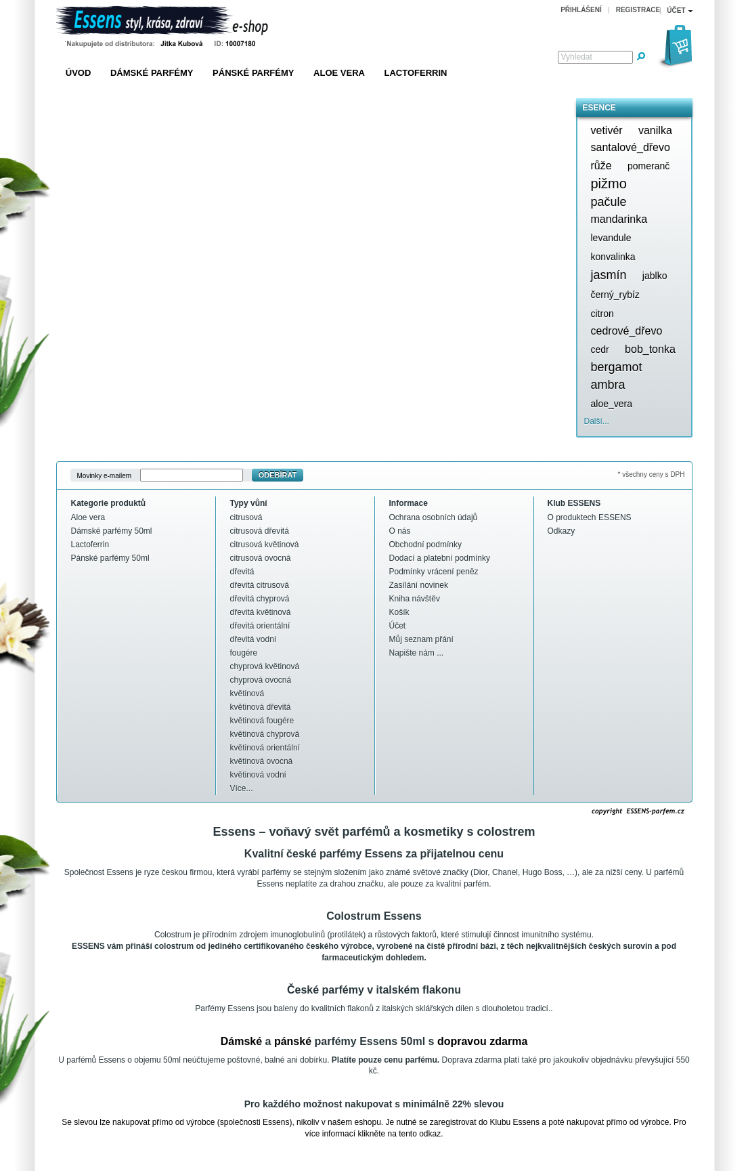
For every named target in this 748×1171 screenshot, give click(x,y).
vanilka (655, 130)
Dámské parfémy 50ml (111, 531)
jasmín (609, 275)
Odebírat (278, 475)
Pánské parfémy (253, 73)
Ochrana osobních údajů (433, 517)
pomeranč (648, 166)
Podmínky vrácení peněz (434, 571)
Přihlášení (581, 10)
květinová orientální (265, 747)
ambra (608, 384)
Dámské (241, 1041)
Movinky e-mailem (104, 475)
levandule (611, 237)
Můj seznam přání (421, 639)
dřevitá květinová (260, 612)
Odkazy (561, 531)
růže (601, 165)
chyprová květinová (265, 666)
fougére (244, 653)
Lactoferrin (415, 73)
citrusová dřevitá (259, 531)
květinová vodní (258, 775)
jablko (654, 275)
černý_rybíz (615, 294)
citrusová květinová (264, 544)
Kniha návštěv (414, 598)
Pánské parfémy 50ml (110, 558)
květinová (247, 693)
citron (602, 313)
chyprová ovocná (261, 680)
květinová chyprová (265, 734)
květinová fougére (262, 720)
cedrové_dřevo (627, 331)
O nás (400, 531)
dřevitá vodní (253, 639)
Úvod (78, 73)
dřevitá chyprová (260, 598)
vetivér (607, 130)
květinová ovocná (261, 761)
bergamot (616, 367)
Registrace (638, 10)
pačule (609, 202)
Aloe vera (339, 73)
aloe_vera (612, 403)
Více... (241, 788)
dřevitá (242, 571)
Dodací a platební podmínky (439, 558)
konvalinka (613, 256)
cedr (600, 349)
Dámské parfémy (152, 73)
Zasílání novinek (418, 585)
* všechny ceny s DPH (651, 474)
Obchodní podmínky (425, 544)
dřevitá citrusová (259, 585)
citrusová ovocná (260, 558)
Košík (399, 612)
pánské (292, 1041)
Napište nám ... (416, 653)
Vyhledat (576, 57)
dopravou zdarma (482, 1041)
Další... (596, 421)
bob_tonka (650, 349)
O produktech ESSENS (590, 517)
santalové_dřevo (630, 147)
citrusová (246, 517)
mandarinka (619, 219)
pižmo (609, 183)
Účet (397, 626)
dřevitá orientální (260, 626)
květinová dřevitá (260, 707)
